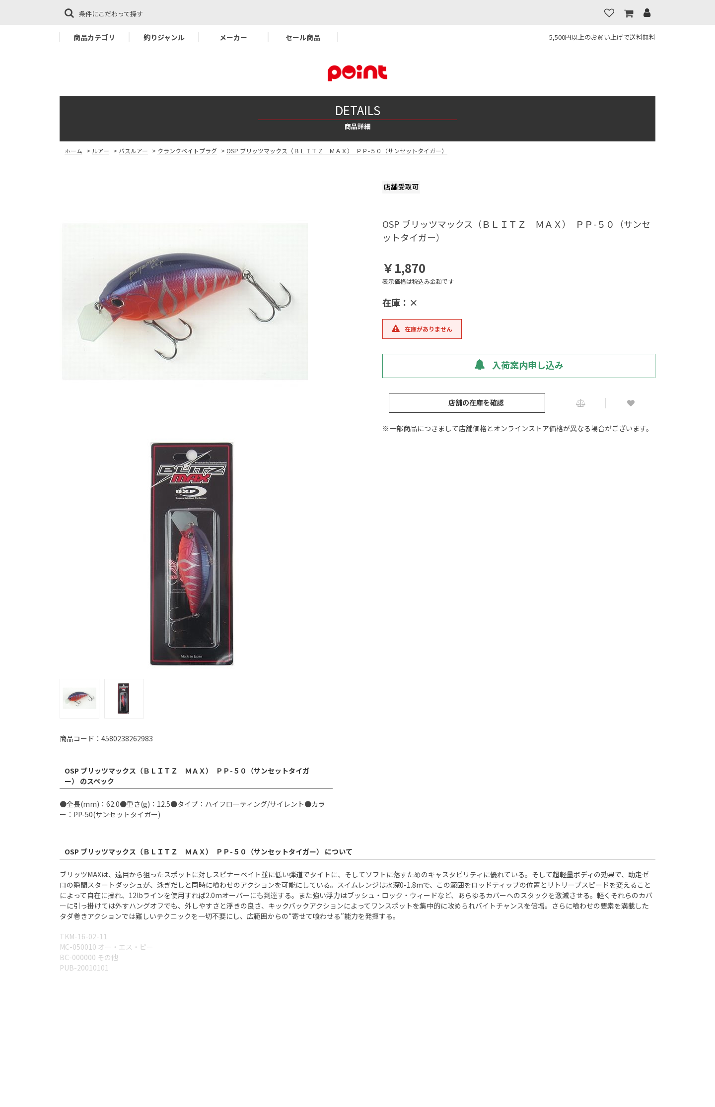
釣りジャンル (164, 37)
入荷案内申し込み (519, 364)
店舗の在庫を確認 (476, 402)
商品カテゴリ (94, 37)
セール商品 (303, 37)
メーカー (233, 37)
